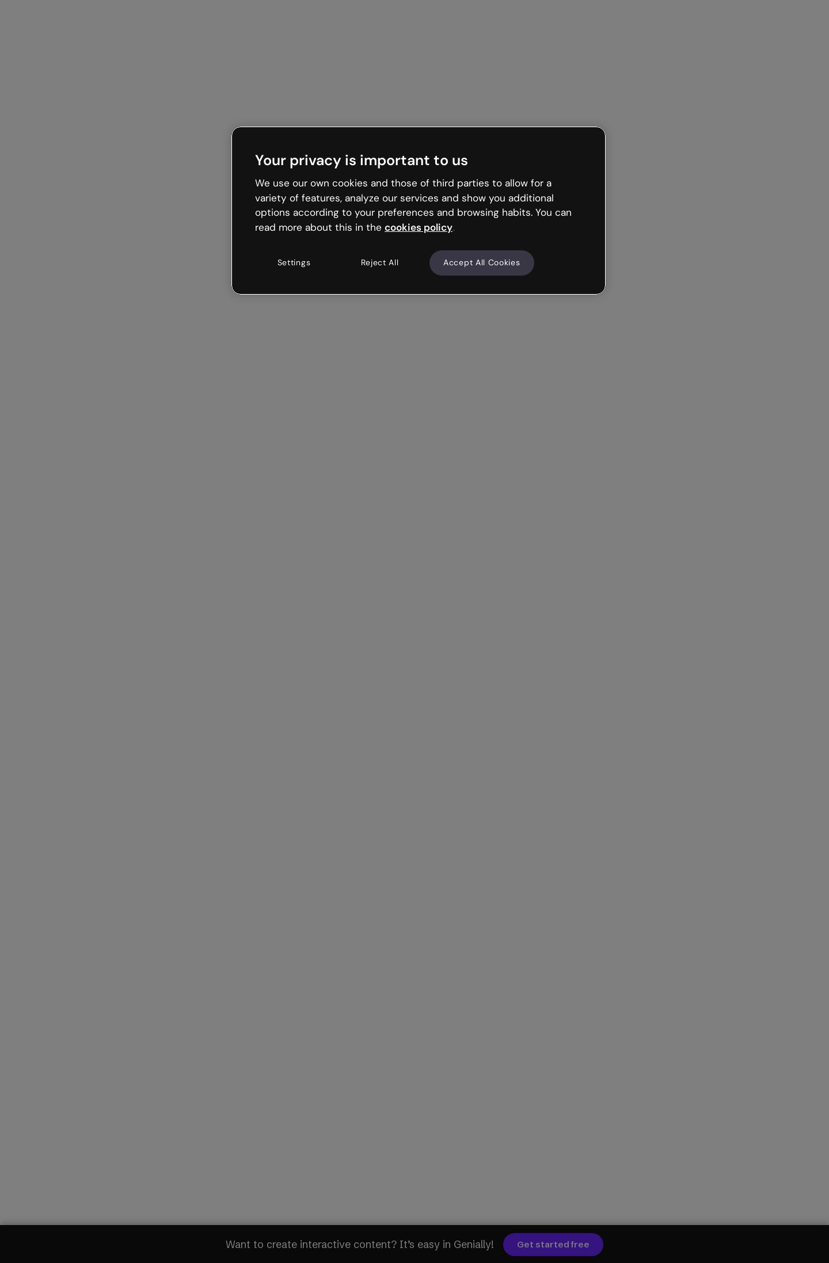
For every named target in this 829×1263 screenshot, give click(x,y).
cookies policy (418, 227)
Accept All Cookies (481, 262)
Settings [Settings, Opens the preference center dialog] (294, 262)
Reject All (380, 262)
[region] (418, 211)
